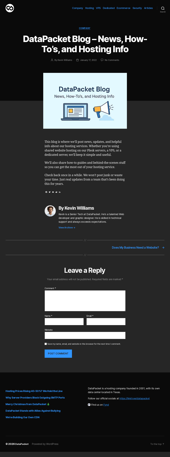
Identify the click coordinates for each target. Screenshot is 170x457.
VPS (98, 10)
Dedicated (109, 10)
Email (89, 321)
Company (77, 10)
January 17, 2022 (88, 64)
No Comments (112, 64)
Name (48, 321)
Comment (50, 293)
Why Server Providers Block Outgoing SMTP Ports (35, 402)
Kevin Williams (64, 64)
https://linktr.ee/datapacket (135, 403)
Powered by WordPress (45, 449)
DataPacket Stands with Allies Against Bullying (33, 415)
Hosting (89, 10)
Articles (148, 10)
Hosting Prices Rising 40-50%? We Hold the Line (34, 396)
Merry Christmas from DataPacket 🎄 (28, 409)
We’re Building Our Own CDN (22, 422)
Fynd (106, 409)
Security (137, 10)
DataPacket (22, 449)
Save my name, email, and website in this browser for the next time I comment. (84, 349)
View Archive (67, 232)
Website (49, 335)
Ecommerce (123, 10)
